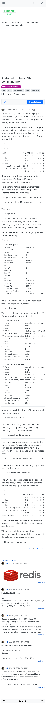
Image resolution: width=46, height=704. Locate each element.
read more (41, 582)
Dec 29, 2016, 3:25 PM (24, 110)
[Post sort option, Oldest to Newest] (5, 102)
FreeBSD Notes (8, 560)
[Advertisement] (23, 52)
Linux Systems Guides (11, 87)
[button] (3, 3)
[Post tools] (42, 548)
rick (5, 110)
